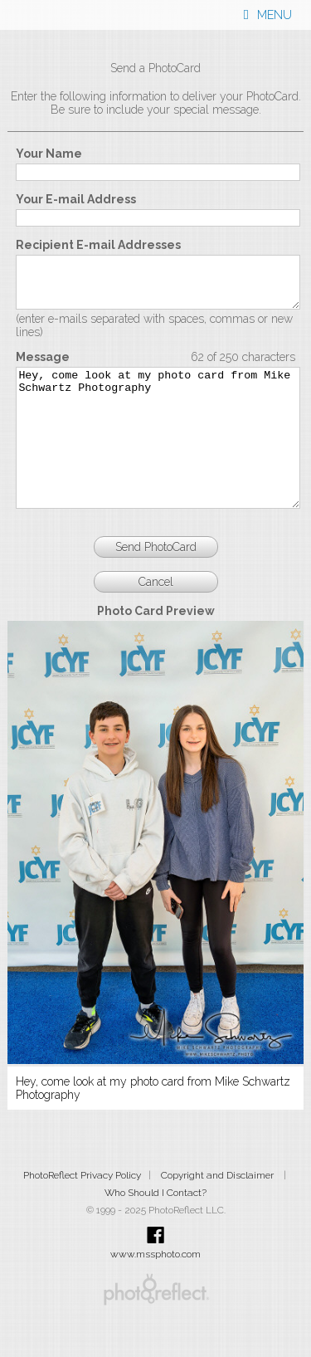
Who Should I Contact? (155, 1230)
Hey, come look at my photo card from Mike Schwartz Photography (157, 461)
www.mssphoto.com (155, 1291)
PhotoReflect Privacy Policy (82, 1212)
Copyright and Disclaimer (218, 1212)
